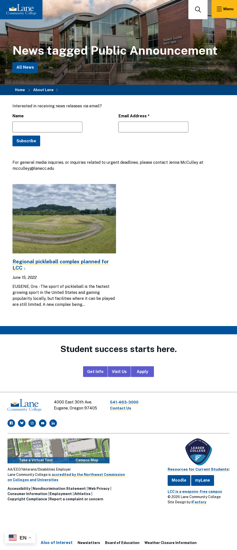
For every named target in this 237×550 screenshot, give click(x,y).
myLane (199, 479)
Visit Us (119, 371)
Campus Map (87, 459)
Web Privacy (99, 487)
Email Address (134, 116)
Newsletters (89, 542)
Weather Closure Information (170, 542)
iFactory (195, 501)
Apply (142, 371)
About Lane (43, 90)
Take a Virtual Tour (36, 459)
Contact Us (122, 408)
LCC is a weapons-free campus (192, 490)
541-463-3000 (125, 402)
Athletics (82, 493)
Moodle (176, 479)
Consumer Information (27, 493)
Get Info (95, 371)
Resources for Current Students (197, 468)
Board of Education (122, 542)
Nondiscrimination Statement (59, 487)
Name (18, 116)
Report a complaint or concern (76, 498)
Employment (61, 493)
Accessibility (18, 487)
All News (25, 67)
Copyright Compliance (27, 498)
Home (20, 90)
